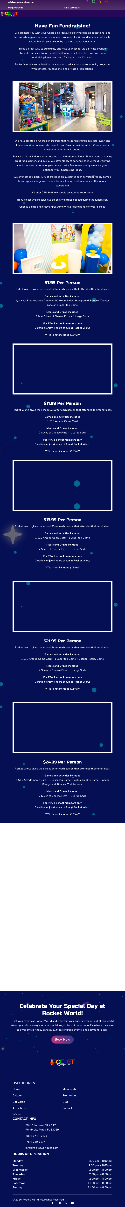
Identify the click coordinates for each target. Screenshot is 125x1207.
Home (16, 1089)
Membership (70, 1089)
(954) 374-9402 (15, 8)
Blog (65, 1102)
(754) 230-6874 (72, 8)
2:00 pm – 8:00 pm (100, 1161)
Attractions (19, 1108)
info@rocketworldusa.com (21, 2)
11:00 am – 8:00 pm (100, 1183)
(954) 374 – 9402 (36, 1136)
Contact (67, 1108)
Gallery (17, 1095)
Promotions (69, 1095)
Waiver (17, 1114)
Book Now (62, 1039)
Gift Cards (19, 1102)
